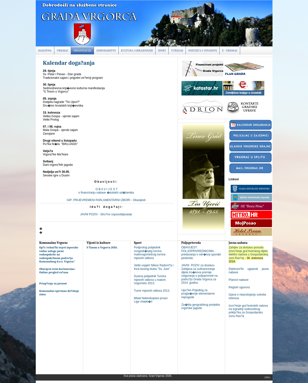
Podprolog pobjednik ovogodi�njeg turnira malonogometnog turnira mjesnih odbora (149, 253)
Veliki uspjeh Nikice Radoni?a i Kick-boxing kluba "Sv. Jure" (153, 267)
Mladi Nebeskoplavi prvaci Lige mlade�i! (151, 299)
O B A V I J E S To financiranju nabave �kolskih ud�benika (106, 191)
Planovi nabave (239, 280)
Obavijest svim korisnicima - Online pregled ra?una (57, 270)
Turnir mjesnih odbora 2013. (152, 290)
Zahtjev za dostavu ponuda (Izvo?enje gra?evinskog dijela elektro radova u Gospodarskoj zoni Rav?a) (248, 253)
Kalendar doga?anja (69, 62)
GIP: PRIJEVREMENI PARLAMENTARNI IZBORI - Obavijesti (106, 200)
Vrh (267, 377)
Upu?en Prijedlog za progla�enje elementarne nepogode (198, 294)
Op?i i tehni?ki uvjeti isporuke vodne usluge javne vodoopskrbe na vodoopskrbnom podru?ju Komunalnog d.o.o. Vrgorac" (59, 254)
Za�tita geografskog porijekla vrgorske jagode (200, 306)
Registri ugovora (239, 287)
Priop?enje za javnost (53, 283)
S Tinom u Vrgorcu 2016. (102, 247)
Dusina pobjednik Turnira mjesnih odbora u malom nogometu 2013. (150, 280)
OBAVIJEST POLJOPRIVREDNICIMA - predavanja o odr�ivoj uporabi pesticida (201, 253)
